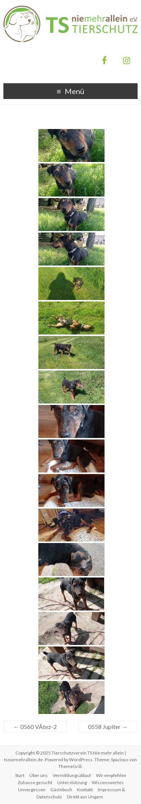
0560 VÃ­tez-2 (35, 726)
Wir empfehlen (111, 775)
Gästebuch (61, 789)
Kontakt (85, 789)
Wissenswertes (108, 782)
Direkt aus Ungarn (85, 797)
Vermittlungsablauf (72, 775)
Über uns (38, 775)
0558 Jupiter (108, 726)
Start (19, 775)
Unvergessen (31, 789)
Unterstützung (72, 782)
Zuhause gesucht (35, 782)
